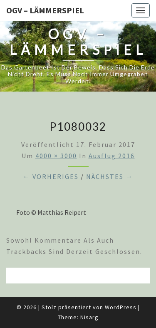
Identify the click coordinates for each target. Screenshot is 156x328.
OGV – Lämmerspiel (45, 10)
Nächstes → (109, 176)
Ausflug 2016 (112, 156)
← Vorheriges (51, 176)
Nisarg (89, 317)
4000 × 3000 (56, 156)
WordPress (120, 307)
